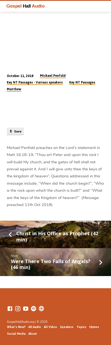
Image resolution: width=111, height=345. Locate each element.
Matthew (14, 89)
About (32, 333)
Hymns (94, 327)
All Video (50, 327)
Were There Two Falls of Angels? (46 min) (50, 264)
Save (15, 131)
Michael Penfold (53, 76)
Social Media (16, 333)
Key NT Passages (82, 82)
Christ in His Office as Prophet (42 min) (57, 236)
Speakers (67, 327)
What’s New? (16, 327)
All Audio (34, 327)
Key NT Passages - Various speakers (35, 82)
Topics (81, 327)
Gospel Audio (25, 6)
